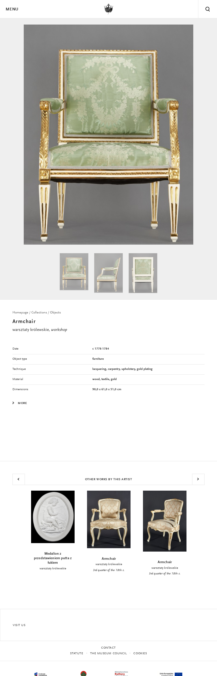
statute (76, 653)
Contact (108, 647)
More (22, 403)
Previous (18, 479)
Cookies (140, 653)
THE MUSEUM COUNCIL (108, 653)
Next (198, 479)
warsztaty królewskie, (39, 330)
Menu (12, 9)
